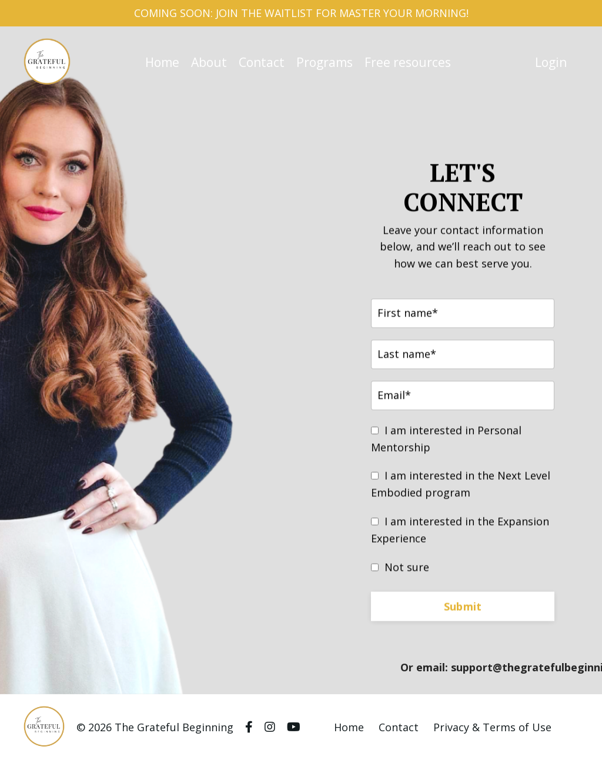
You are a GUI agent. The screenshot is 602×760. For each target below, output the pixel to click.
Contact (262, 62)
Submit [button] (463, 607)
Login (551, 62)
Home (162, 62)
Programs (324, 62)
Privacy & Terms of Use (492, 727)
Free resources (407, 62)
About (209, 62)
